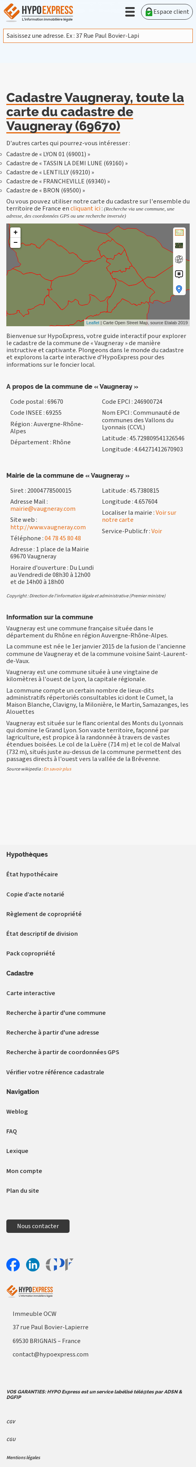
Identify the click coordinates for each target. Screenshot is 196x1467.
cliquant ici (85, 208)
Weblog (17, 1111)
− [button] (15, 243)
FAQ (11, 1131)
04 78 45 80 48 (63, 538)
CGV (10, 1421)
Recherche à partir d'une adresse (52, 1032)
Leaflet (92, 322)
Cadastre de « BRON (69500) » (45, 190)
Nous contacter (38, 1226)
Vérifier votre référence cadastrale (55, 1072)
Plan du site (22, 1190)
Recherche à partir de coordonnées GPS (62, 1052)
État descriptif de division (42, 933)
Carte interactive (30, 993)
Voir (156, 531)
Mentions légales (23, 1457)
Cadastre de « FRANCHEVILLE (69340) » (58, 181)
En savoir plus (57, 769)
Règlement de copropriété (44, 913)
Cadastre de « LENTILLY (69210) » (50, 172)
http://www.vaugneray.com (48, 527)
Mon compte (24, 1170)
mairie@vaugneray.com (42, 508)
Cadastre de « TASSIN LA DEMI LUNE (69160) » (67, 163)
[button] (130, 12)
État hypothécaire (32, 874)
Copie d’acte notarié (35, 894)
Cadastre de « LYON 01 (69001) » (48, 154)
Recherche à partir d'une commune (56, 1012)
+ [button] (15, 232)
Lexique (17, 1150)
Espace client (167, 11)
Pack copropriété (30, 953)
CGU (10, 1439)
